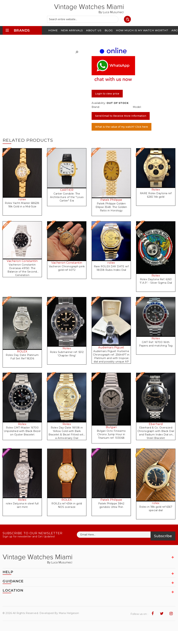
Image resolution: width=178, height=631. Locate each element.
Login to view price (107, 93)
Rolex (156, 189)
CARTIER (67, 190)
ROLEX (22, 351)
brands (17, 30)
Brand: (96, 107)
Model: (137, 107)
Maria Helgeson (69, 613)
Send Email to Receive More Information (120, 115)
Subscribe (163, 536)
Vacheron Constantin (22, 261)
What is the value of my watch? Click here (121, 126)
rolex (22, 199)
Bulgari (111, 427)
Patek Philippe (111, 199)
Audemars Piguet (111, 347)
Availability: (99, 103)
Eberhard (156, 424)
